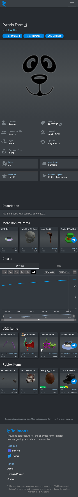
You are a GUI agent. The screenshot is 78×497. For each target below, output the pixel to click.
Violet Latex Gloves (10, 334)
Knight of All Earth (29, 229)
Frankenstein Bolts (9, 370)
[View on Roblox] (25, 25)
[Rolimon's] (4, 3)
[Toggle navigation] (72, 4)
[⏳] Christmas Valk (30, 334)
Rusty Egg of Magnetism (52, 370)
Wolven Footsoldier (30, 370)
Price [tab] (58, 265)
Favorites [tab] (19, 265)
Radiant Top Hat (68, 229)
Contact (11, 479)
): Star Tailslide (68, 370)
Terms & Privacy (15, 474)
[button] (12, 36)
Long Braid (46, 229)
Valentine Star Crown (51, 334)
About (10, 468)
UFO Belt (5, 229)
